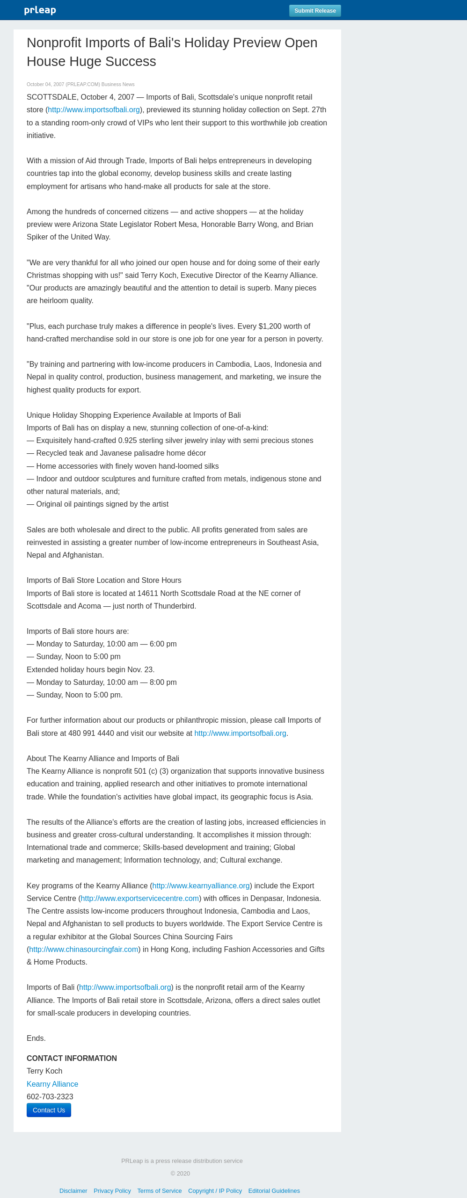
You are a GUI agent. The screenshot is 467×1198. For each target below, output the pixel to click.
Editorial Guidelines (274, 1190)
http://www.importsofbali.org (94, 110)
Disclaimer (73, 1190)
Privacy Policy (112, 1190)
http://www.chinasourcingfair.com (83, 949)
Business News (118, 84)
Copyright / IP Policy (215, 1190)
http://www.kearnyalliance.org (201, 886)
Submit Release (315, 10)
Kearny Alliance (52, 1084)
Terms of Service (159, 1190)
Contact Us (49, 1110)
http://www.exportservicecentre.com (140, 898)
